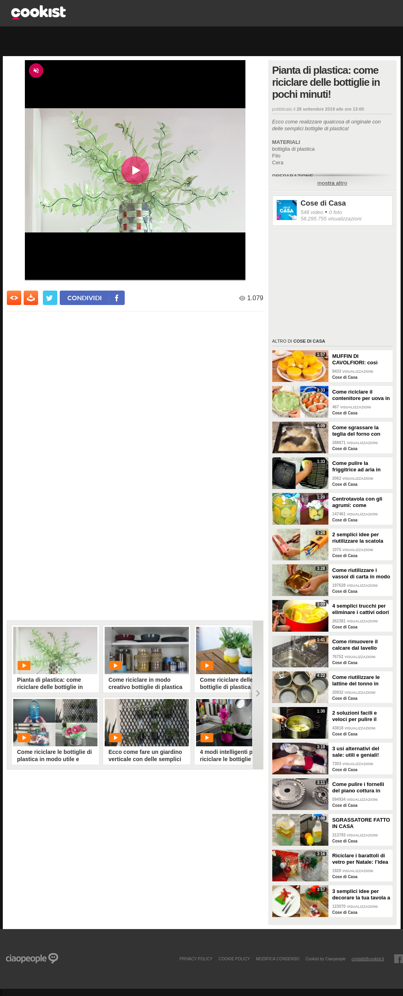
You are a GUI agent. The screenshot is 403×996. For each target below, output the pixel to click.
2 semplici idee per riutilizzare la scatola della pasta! (357, 537)
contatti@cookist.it (368, 959)
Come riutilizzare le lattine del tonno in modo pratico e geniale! (356, 680)
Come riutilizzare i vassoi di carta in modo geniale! (361, 573)
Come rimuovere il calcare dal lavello (355, 644)
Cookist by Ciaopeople (326, 959)
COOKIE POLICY (234, 959)
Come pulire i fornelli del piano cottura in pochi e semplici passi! (360, 787)
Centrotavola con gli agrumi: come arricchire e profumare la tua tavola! (360, 502)
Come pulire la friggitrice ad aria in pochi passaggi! (356, 466)
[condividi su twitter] (50, 298)
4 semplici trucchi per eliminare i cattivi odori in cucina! (360, 609)
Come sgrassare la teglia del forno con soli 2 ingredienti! (356, 430)
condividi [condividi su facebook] (84, 297)
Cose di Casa (323, 203)
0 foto (335, 212)
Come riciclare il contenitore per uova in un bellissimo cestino (361, 395)
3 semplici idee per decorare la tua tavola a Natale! (361, 894)
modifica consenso (277, 959)
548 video (312, 212)
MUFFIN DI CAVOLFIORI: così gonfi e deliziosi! (355, 359)
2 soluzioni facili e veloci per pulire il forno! (354, 716)
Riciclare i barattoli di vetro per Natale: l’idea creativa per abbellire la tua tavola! (361, 859)
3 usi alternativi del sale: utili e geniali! (355, 751)
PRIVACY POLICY (195, 959)
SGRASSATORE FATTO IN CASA (361, 823)
